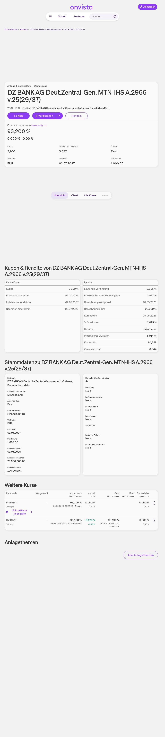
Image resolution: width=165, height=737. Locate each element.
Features (79, 16)
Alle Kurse (90, 195)
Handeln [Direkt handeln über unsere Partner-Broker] (76, 115)
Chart (74, 195)
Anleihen (24, 29)
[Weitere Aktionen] (154, 503)
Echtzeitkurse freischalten (19, 512)
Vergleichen (44, 115)
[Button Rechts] (59, 115)
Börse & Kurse (11, 29)
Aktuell (62, 16)
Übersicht (60, 195)
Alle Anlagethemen (141, 555)
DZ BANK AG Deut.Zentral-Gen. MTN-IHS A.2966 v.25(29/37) (57, 29)
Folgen (18, 115)
